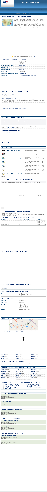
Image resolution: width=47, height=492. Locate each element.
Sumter (32, 373)
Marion (14, 331)
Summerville (3, 373)
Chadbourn (18, 358)
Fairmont (17, 352)
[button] (11, 321)
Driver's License (29, 386)
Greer (17, 377)
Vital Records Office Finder (6, 10)
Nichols (10, 331)
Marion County (24, 13)
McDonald (2, 358)
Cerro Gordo (3, 352)
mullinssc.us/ (21, 69)
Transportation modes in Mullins (15, 292)
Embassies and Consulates (41, 10)
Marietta (22, 331)
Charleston (3, 369)
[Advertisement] (23, 42)
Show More (3, 176)
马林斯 (5, 288)
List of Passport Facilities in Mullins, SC (17, 179)
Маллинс (36, 286)
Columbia (17, 369)
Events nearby (7, 147)
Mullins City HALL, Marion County (15, 59)
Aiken (32, 377)
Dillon (32, 350)
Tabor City (33, 352)
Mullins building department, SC (14, 117)
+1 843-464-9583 (22, 65)
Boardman (33, 356)
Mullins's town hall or (8, 127)
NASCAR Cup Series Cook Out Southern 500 (15, 154)
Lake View (17, 331)
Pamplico (2, 356)
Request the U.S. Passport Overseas (33, 387)
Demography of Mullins (11, 131)
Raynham (33, 358)
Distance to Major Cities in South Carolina (18, 367)
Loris (17, 356)
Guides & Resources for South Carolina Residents (21, 383)
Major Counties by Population (28, 10)
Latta (32, 348)
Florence (2, 375)
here (34, 56)
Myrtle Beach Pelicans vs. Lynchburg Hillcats (15, 158)
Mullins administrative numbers (14, 251)
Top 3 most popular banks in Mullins (16, 211)
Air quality (6, 142)
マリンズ (6, 286)
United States (21, 109)
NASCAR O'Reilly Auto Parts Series (13, 150)
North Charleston (34, 369)
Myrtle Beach (3, 377)
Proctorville (3, 354)
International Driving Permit (10, 387)
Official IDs (7, 386)
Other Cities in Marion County (13, 361)
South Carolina (18, 13)
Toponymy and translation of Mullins (16, 284)
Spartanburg (18, 375)
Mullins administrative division (14, 108)
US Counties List (16, 10)
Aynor (39, 342)
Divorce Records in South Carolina (33, 385)
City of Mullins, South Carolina (31, 2)
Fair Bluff (17, 350)
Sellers (17, 348)
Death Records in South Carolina (32, 384)
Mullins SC (29, 13)
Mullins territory (9, 299)
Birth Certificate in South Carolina (11, 384)
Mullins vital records (22, 73)
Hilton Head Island (34, 375)
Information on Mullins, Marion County (17, 17)
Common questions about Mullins (15, 92)
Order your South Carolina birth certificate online (27, 75)
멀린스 (20, 286)
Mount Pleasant (3, 371)
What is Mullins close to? (12, 318)
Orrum (17, 354)
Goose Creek (18, 373)
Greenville (33, 371)
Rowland (32, 354)
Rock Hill (17, 371)
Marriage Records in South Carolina (12, 385)
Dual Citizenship (8, 388)
